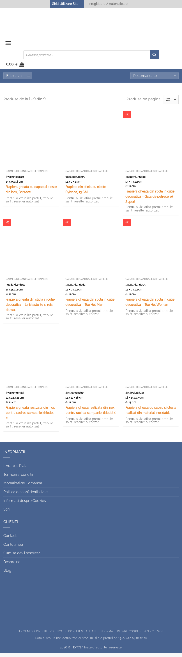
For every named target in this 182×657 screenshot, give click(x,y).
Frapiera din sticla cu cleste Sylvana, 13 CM (85, 192)
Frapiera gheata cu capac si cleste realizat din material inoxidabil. (150, 413)
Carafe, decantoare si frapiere (27, 174)
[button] (8, 45)
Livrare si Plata (15, 469)
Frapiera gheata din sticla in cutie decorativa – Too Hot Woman (149, 305)
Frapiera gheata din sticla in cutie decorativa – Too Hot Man (89, 305)
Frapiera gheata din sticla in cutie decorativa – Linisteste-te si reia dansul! (30, 308)
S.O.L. (161, 634)
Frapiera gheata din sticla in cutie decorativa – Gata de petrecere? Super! (149, 200)
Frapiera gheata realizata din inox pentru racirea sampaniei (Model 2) (30, 416)
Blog (7, 574)
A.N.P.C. (149, 634)
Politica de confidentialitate (25, 495)
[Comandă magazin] (154, 79)
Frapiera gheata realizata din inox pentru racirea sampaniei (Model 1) (90, 413)
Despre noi (12, 565)
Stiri (6, 513)
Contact (9, 539)
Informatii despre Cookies (24, 504)
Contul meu (13, 548)
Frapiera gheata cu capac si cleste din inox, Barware (31, 192)
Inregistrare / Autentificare (108, 4)
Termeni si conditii (18, 478)
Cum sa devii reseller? (21, 557)
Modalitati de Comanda (22, 487)
